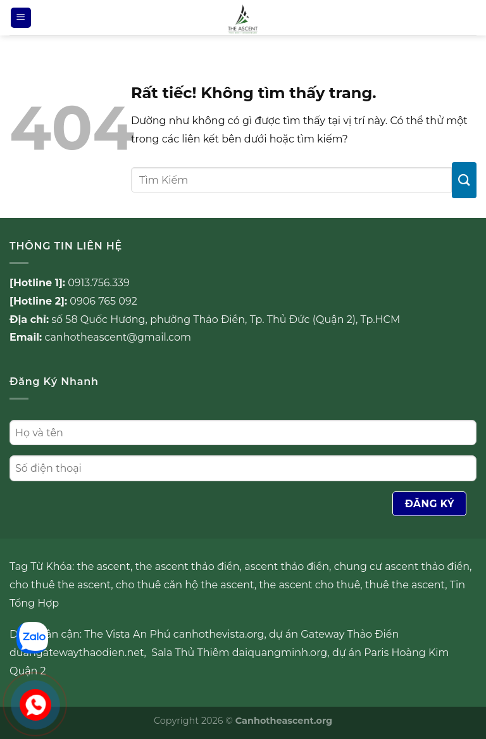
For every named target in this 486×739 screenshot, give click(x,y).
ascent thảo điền (286, 566)
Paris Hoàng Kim (406, 653)
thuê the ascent (405, 585)
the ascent (103, 566)
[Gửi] (464, 180)
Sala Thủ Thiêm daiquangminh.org (239, 653)
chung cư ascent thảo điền (402, 566)
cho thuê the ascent (60, 585)
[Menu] (21, 18)
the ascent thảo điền (187, 566)
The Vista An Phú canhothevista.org (174, 634)
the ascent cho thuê (309, 585)
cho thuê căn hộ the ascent (185, 585)
